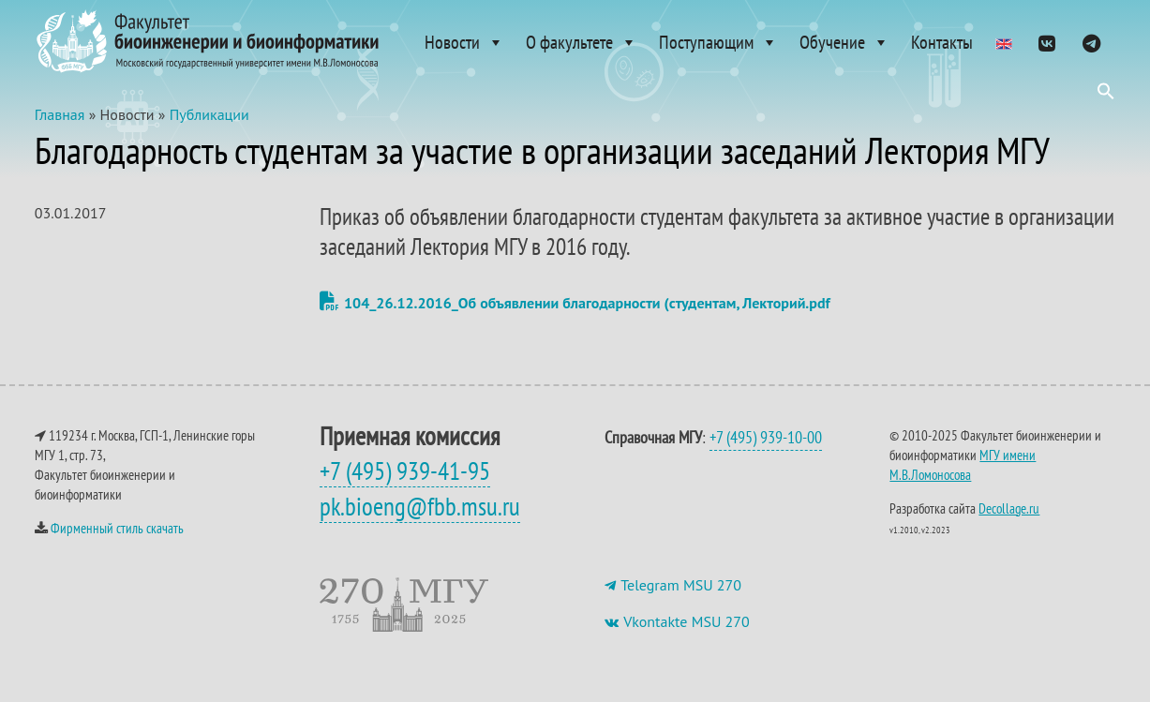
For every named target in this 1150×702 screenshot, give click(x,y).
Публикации (209, 114)
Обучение (844, 42)
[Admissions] (1004, 42)
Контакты (942, 42)
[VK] (1046, 42)
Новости (464, 42)
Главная (60, 114)
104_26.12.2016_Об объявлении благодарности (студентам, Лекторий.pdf (575, 302)
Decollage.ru (1008, 508)
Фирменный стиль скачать (117, 528)
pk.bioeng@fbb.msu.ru (420, 506)
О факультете (581, 42)
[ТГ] (1091, 42)
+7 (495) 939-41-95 (405, 470)
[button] (1106, 95)
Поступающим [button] (718, 42)
